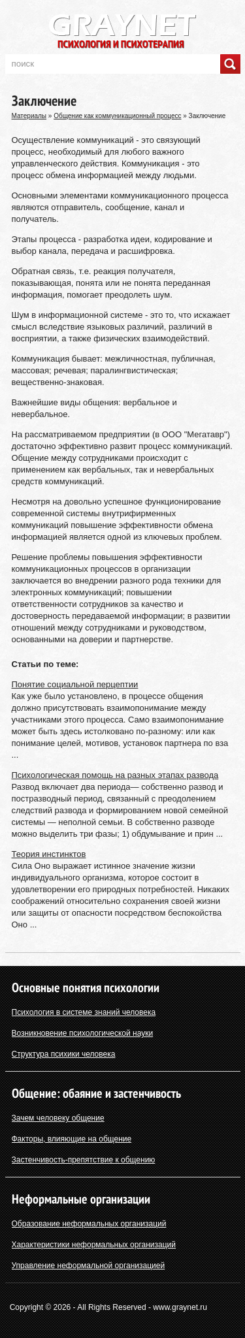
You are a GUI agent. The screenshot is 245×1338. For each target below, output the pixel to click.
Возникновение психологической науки (83, 1033)
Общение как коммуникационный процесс (117, 115)
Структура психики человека (64, 1054)
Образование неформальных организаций (89, 1223)
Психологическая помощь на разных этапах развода (115, 775)
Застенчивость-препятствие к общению (83, 1159)
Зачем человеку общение (58, 1118)
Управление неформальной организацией (88, 1265)
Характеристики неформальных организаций (94, 1244)
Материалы (29, 115)
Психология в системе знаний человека (84, 1012)
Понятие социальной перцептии (75, 684)
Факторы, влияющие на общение (72, 1139)
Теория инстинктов (49, 854)
